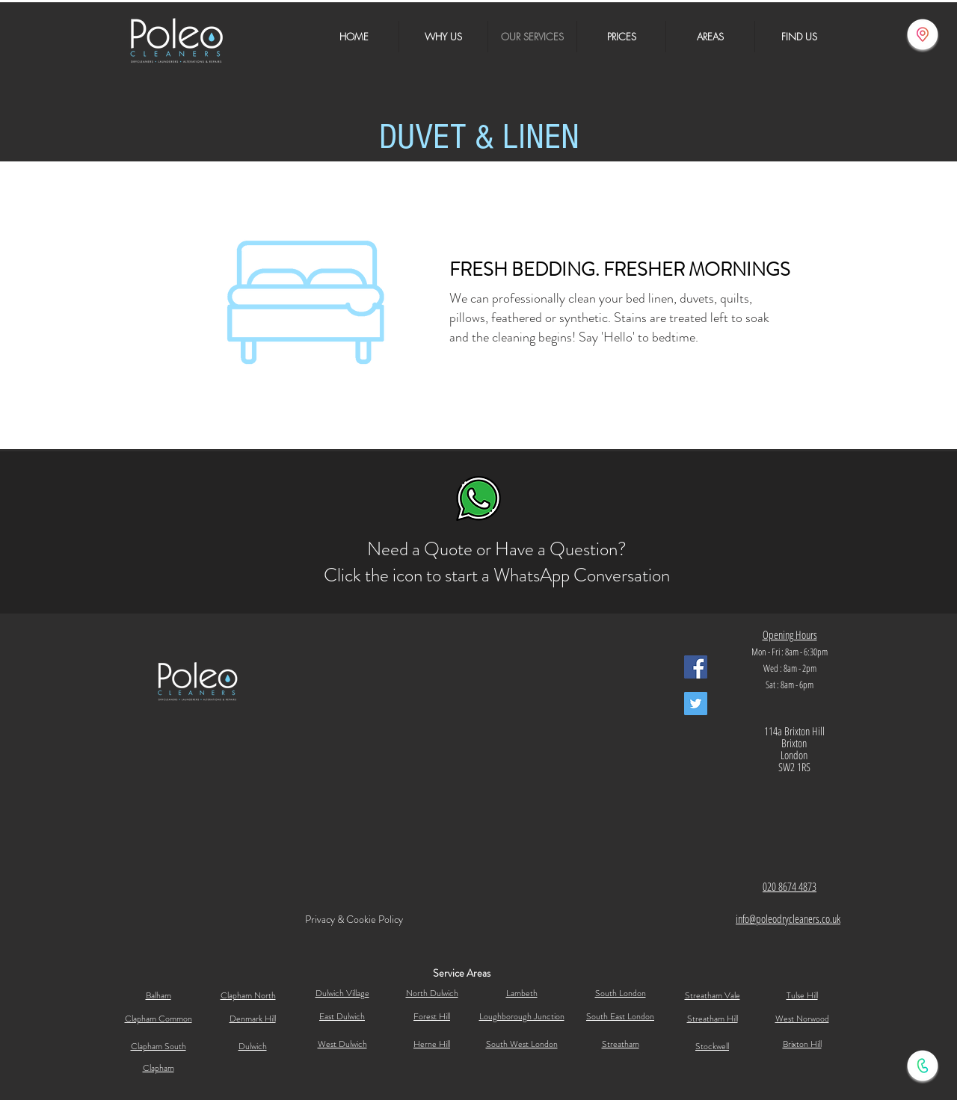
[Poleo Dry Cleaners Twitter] (695, 703)
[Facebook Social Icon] (695, 667)
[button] (710, 36)
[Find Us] (922, 34)
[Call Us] (922, 1065)
